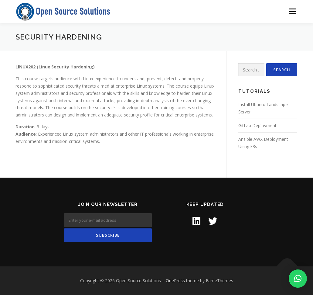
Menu (292, 11)
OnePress (175, 280)
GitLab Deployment (257, 125)
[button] (298, 278)
